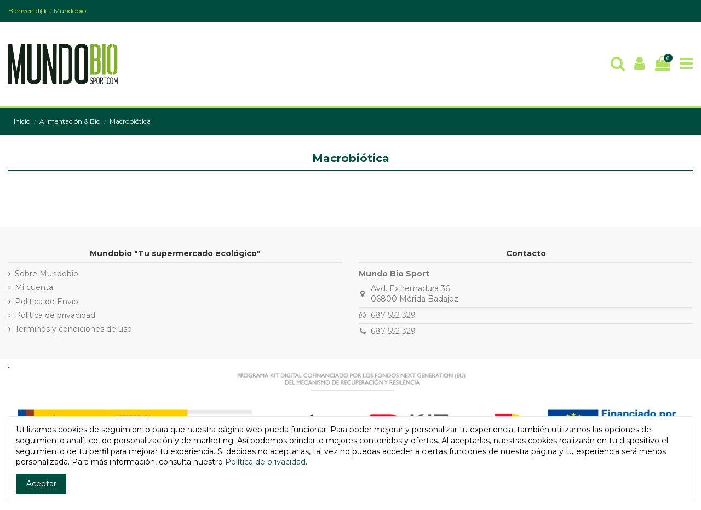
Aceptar (41, 484)
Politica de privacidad (55, 315)
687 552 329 (393, 315)
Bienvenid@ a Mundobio (47, 11)
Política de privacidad (265, 462)
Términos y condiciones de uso (73, 329)
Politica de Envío (46, 301)
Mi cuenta (34, 287)
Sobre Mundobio (46, 274)
